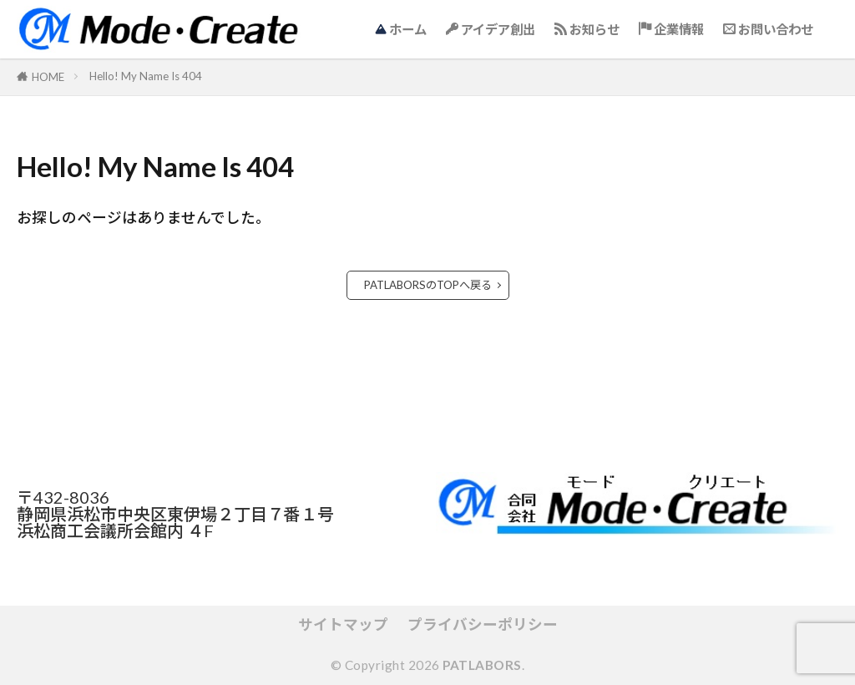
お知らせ (587, 29)
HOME (48, 77)
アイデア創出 (490, 29)
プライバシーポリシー (482, 624)
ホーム (401, 29)
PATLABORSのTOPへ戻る (428, 285)
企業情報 (671, 29)
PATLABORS (482, 664)
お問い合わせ (768, 29)
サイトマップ (343, 624)
